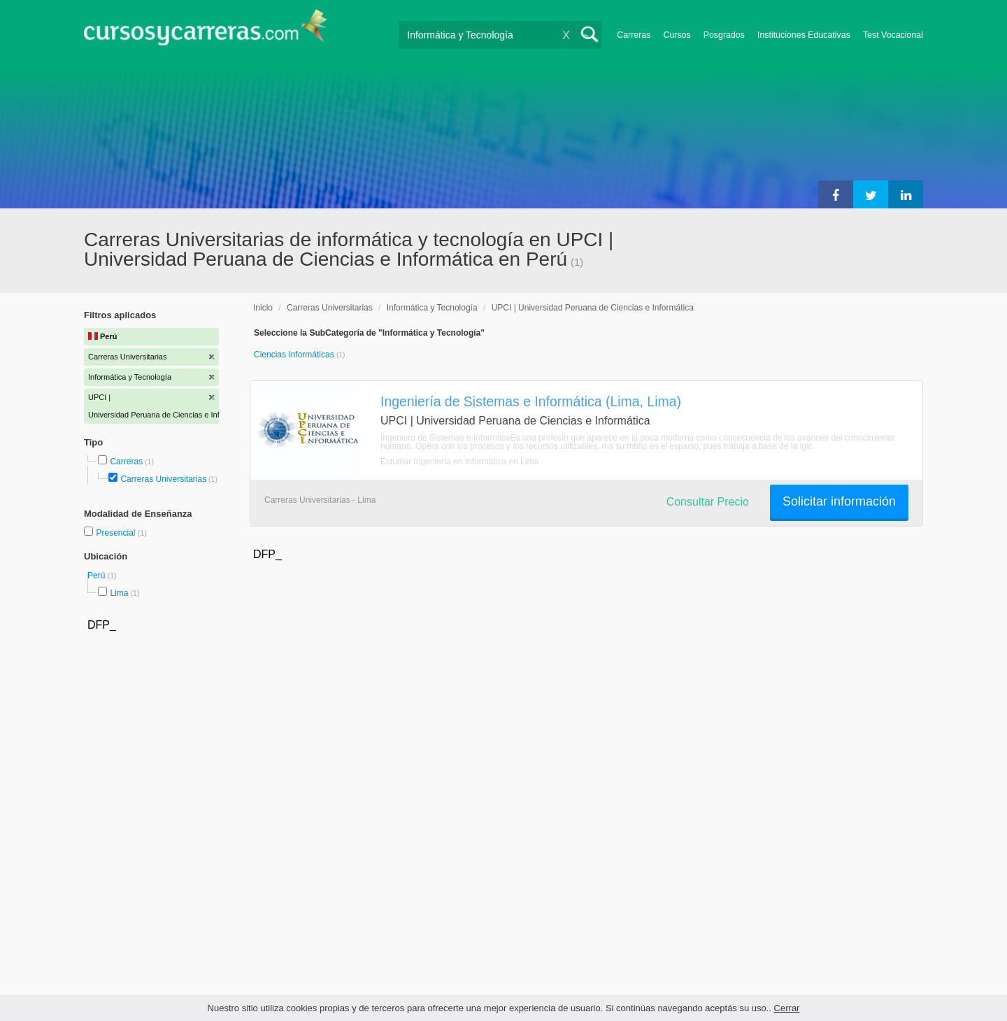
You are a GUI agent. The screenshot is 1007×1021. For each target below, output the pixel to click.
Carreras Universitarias (163, 479)
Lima (119, 593)
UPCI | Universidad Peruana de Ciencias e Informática (593, 308)
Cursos (676, 35)
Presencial (116, 533)
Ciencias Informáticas (295, 354)
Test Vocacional (893, 35)
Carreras (633, 35)
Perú (97, 575)
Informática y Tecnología (432, 308)
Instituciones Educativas (803, 35)
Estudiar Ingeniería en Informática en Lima (459, 461)
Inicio (263, 308)
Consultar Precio (707, 502)
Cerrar (787, 1008)
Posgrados (724, 35)
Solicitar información (839, 501)
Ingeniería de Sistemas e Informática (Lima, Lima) (530, 401)
